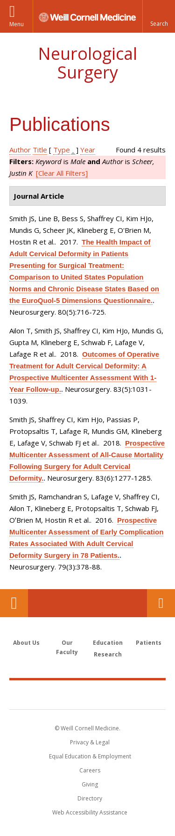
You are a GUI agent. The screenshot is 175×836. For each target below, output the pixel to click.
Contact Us (161, 603)
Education (108, 643)
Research (108, 654)
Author (20, 149)
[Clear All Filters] (62, 173)
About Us (26, 643)
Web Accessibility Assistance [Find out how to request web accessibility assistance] (89, 812)
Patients (148, 643)
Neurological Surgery (87, 63)
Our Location (14, 603)
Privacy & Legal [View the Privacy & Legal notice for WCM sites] (90, 742)
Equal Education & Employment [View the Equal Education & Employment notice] (90, 756)
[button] (158, 16)
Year (87, 149)
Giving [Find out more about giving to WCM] (90, 784)
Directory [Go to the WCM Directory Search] (89, 798)
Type (61, 149)
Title (40, 149)
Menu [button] (16, 24)
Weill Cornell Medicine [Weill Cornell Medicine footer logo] (87, 694)
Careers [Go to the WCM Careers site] (89, 770)
